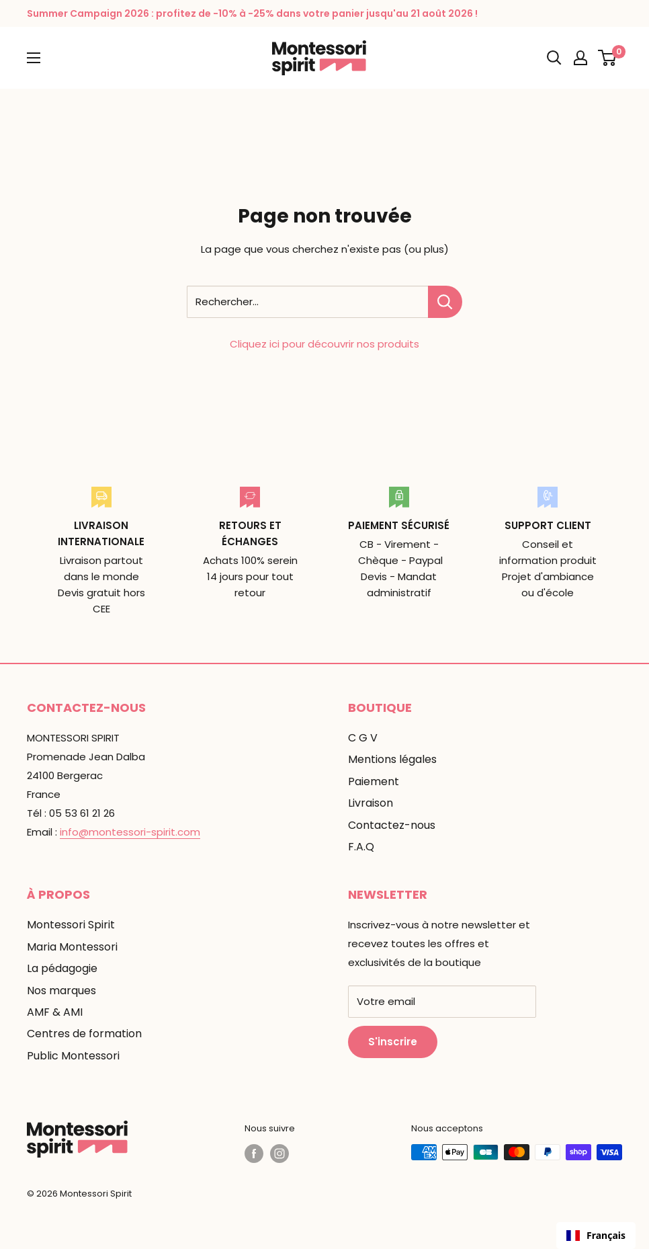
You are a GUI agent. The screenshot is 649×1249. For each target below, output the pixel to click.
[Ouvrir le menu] (33, 57)
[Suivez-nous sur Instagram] (279, 1153)
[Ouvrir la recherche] (554, 57)
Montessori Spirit (71, 924)
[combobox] (596, 1235)
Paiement (373, 781)
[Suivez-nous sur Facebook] (254, 1153)
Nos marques (61, 990)
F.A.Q (361, 846)
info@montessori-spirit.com (130, 832)
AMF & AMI (55, 1012)
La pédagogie (62, 968)
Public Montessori (73, 1055)
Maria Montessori (72, 947)
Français (595, 1235)
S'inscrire (392, 1042)
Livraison (370, 803)
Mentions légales (392, 759)
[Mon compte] (580, 57)
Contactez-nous (391, 825)
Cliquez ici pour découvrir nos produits (324, 344)
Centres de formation (84, 1033)
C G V (363, 738)
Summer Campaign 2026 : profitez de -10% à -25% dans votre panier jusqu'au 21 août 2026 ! (252, 13)
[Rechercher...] (445, 302)
